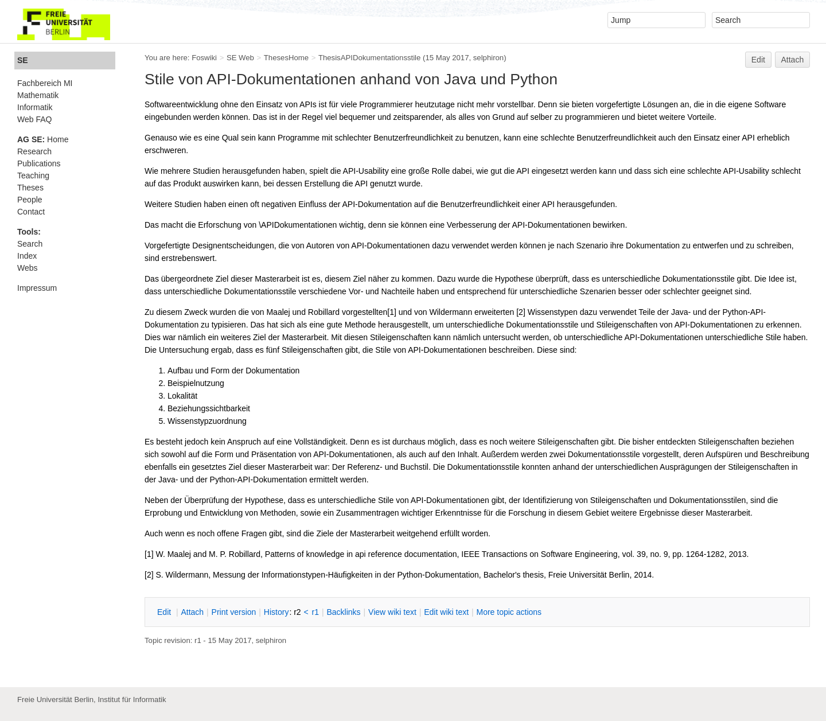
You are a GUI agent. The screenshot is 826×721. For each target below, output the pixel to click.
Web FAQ (34, 119)
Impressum (37, 288)
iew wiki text (392, 612)
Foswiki (204, 57)
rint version (234, 612)
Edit (758, 59)
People (29, 199)
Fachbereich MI (44, 83)
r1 (315, 612)
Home (42, 139)
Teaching (33, 175)
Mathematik (38, 95)
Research (34, 151)
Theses (30, 187)
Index (27, 255)
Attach (792, 59)
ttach (192, 612)
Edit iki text (446, 612)
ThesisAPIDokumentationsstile (369, 57)
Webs (27, 267)
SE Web (240, 57)
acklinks (343, 612)
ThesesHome (286, 57)
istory (276, 612)
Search (29, 243)
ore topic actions (508, 612)
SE (22, 60)
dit (165, 612)
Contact (31, 211)
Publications (39, 163)
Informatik (34, 107)
